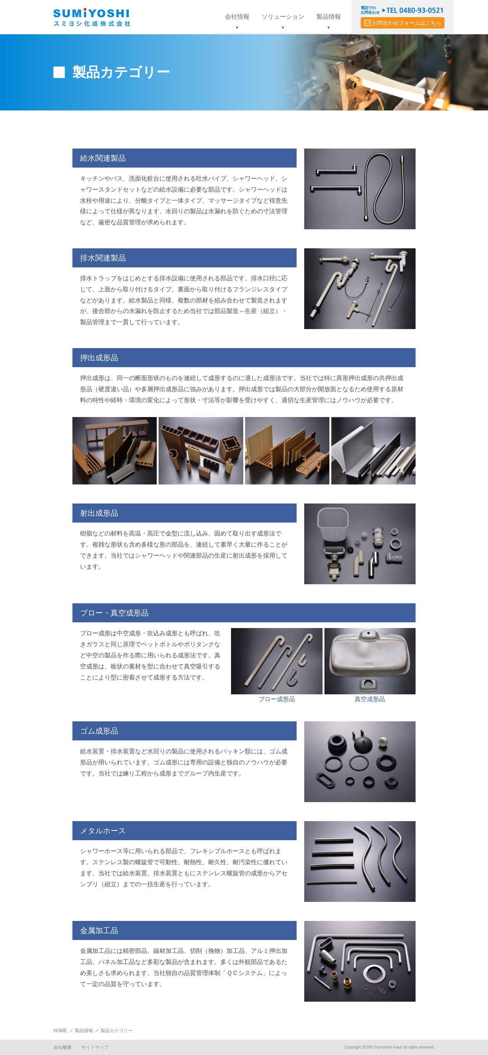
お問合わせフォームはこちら (406, 23)
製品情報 (84, 1030)
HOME (60, 1030)
